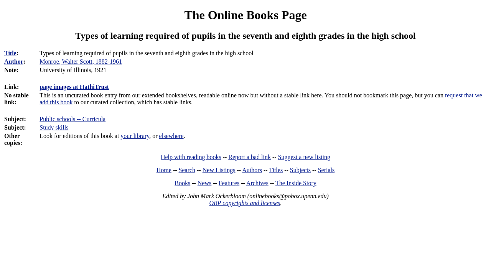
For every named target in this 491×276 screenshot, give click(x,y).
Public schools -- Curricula (72, 119)
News (204, 183)
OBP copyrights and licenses (244, 203)
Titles (276, 170)
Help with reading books (191, 157)
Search (187, 170)
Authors (252, 170)
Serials (326, 170)
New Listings (219, 170)
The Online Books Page (245, 15)
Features (229, 183)
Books (182, 183)
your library (134, 136)
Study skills (54, 127)
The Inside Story (295, 183)
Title (10, 53)
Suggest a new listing (304, 157)
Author (13, 61)
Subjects (300, 170)
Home (164, 170)
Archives (257, 183)
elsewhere (171, 136)
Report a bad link (249, 157)
